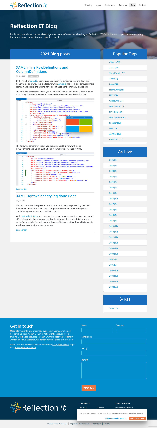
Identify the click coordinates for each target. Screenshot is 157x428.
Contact (142, 5)
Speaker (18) (115, 122)
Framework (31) (116, 89)
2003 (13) (113, 281)
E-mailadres (87, 336)
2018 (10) (113, 198)
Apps (98, 5)
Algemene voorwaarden (79, 424)
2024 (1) (113, 165)
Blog (133, 5)
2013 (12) (113, 226)
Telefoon (120, 325)
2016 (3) (113, 209)
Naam (84, 325)
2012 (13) (113, 231)
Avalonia (62, 84)
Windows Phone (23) (118, 117)
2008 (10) (113, 253)
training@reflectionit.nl (25, 347)
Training (88, 5)
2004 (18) (113, 276)
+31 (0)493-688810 (60, 344)
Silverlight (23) (115, 111)
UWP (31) (113, 95)
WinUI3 (33, 81)
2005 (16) (113, 270)
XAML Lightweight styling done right (46, 196)
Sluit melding (137, 418)
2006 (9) (113, 264)
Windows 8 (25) (116, 100)
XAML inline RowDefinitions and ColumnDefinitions (42, 69)
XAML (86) (114, 67)
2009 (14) (113, 248)
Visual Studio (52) (117, 73)
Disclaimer (97, 424)
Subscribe (113, 308)
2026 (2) (113, 160)
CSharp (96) (114, 62)
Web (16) (113, 128)
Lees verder (21, 189)
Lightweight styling (29, 216)
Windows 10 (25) (116, 106)
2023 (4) (113, 171)
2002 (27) (113, 287)
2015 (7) (113, 215)
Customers (109, 5)
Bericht (85, 359)
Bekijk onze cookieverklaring (116, 418)
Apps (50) (113, 78)
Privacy (107, 424)
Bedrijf (85, 348)
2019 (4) (113, 193)
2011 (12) (113, 237)
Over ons (122, 5)
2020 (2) (113, 187)
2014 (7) (113, 220)
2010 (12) (113, 242)
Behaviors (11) (115, 139)
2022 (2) (113, 176)
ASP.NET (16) (115, 134)
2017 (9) (113, 204)
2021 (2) (113, 182)
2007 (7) (113, 259)
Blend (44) (114, 84)
